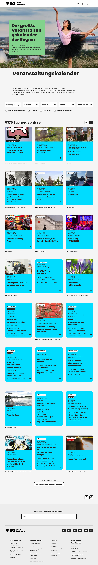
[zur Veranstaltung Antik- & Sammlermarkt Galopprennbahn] (18, 364)
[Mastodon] (75, 530)
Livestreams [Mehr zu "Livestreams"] (33, 556)
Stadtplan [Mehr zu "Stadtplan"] (54, 546)
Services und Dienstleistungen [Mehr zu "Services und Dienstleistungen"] (15, 544)
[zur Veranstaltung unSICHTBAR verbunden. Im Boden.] (18, 320)
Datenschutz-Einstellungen (79, 558)
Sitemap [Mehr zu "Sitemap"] (53, 543)
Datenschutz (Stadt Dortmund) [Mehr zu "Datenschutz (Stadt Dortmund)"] (77, 554)
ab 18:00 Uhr (46, 111)
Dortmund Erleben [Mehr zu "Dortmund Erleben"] (15, 554)
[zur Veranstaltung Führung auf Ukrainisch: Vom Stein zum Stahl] (18, 276)
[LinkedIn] (91, 530)
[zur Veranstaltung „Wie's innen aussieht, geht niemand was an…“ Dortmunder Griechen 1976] (18, 188)
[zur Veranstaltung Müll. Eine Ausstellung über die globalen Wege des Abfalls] (49, 320)
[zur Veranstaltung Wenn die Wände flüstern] (49, 364)
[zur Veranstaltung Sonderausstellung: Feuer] (18, 232)
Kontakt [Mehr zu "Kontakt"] (73, 546)
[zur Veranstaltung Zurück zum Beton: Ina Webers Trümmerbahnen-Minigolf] (49, 453)
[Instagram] (69, 530)
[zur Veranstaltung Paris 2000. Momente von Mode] (49, 408)
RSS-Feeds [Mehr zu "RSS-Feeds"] (54, 556)
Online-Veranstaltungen (15, 111)
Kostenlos (32, 111)
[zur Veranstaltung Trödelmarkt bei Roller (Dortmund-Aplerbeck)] (79, 408)
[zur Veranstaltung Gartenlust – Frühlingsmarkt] (79, 276)
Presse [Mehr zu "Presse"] (32, 546)
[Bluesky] (80, 530)
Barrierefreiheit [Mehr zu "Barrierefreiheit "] (55, 553)
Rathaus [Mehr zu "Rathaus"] (12, 557)
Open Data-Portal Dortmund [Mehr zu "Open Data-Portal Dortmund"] (56, 549)
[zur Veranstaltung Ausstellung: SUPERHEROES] (79, 232)
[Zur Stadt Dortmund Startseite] (15, 3)
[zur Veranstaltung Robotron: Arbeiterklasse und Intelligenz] (79, 320)
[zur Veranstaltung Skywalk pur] (79, 188)
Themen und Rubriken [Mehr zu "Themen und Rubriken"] (16, 548)
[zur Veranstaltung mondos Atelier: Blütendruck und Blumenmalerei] (79, 364)
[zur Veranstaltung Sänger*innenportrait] (79, 453)
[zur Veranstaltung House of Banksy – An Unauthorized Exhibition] (49, 232)
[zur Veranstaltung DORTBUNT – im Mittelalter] (49, 276)
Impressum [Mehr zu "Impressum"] (74, 549)
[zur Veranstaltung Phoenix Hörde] (18, 408)
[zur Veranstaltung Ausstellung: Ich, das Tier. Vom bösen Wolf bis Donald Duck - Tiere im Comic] (18, 453)
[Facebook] (64, 530)
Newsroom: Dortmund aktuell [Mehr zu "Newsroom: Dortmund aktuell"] (16, 551)
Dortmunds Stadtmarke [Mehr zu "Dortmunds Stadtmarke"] (37, 561)
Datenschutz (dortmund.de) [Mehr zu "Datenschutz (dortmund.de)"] (79, 551)
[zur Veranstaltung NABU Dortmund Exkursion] (49, 144)
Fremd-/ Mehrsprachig (63, 111)
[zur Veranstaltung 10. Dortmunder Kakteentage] (79, 144)
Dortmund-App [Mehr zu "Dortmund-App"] (35, 543)
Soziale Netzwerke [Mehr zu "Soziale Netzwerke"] (35, 553)
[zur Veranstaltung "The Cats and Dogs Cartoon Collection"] (18, 144)
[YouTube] (86, 530)
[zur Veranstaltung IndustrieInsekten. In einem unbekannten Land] (49, 188)
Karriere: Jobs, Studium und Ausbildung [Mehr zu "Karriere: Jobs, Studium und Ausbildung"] (38, 549)
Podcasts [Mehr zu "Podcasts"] (33, 558)
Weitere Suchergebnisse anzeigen (49, 484)
